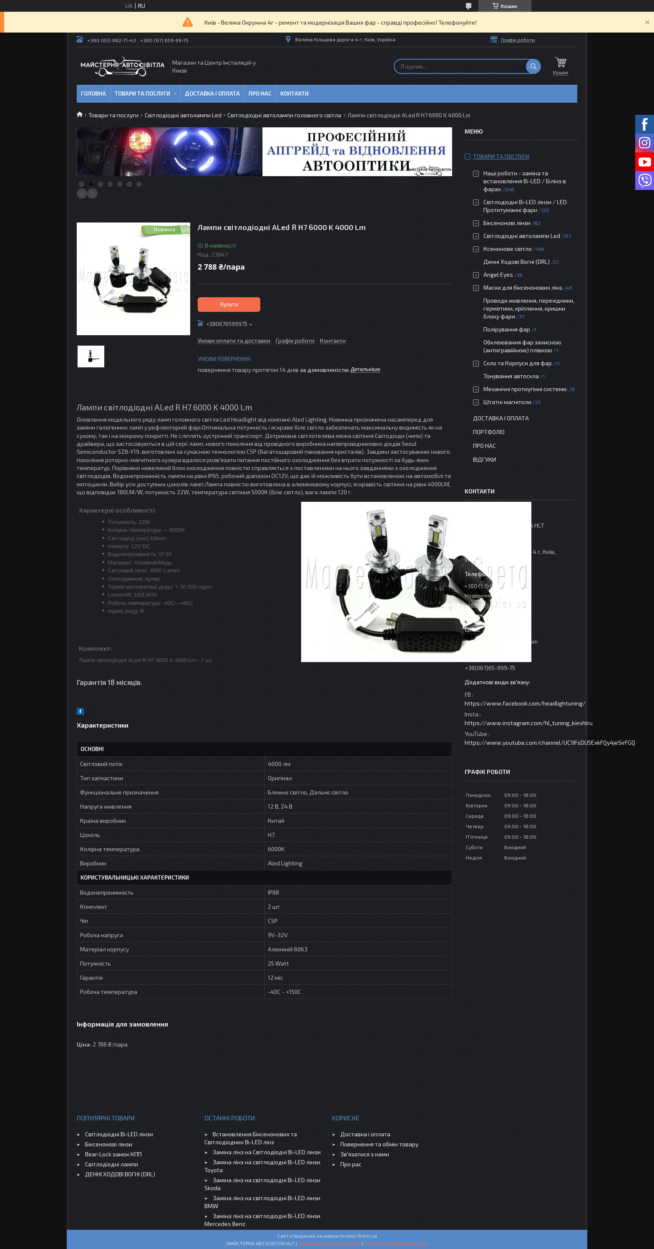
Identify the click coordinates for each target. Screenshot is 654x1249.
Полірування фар (506, 329)
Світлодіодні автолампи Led (183, 115)
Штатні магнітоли (507, 401)
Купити (229, 304)
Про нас (260, 93)
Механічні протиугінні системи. (525, 388)
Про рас (351, 1164)
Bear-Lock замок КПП (113, 1154)
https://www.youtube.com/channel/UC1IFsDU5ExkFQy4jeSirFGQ (550, 742)
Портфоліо (489, 431)
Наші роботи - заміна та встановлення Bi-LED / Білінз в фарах (524, 180)
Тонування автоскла (511, 375)
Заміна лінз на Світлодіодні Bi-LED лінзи (267, 1151)
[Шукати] (533, 66)
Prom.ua (367, 1236)
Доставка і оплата (212, 93)
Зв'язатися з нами (364, 1154)
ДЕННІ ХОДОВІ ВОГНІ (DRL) (120, 1174)
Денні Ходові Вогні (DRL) (516, 261)
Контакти (294, 93)
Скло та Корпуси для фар (517, 363)
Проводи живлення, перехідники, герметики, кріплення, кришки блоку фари (528, 308)
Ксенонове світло (507, 248)
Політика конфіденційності (396, 1243)
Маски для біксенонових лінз (522, 287)
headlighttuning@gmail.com (501, 641)
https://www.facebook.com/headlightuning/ (525, 703)
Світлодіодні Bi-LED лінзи (119, 1134)
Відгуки (484, 459)
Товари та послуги (142, 93)
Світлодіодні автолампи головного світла (284, 115)
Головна (93, 93)
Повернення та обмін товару (379, 1144)
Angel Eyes (498, 274)
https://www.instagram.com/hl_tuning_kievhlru (529, 722)
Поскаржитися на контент (329, 1243)
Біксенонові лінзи (507, 222)
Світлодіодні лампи (111, 1164)
